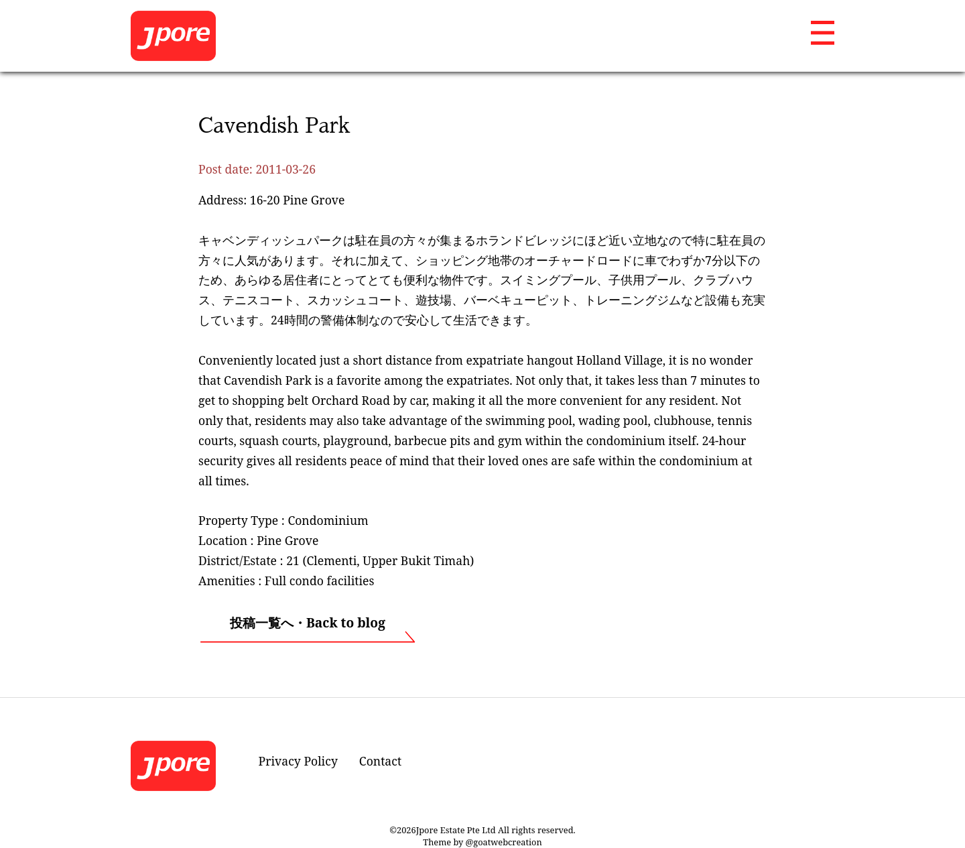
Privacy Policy (298, 761)
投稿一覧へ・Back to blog (307, 622)
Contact (380, 761)
